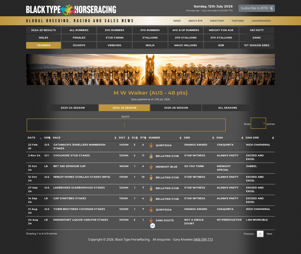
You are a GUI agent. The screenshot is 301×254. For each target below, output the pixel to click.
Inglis (150, 45)
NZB (221, 45)
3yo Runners (150, 30)
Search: (126, 123)
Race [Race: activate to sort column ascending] (56, 137)
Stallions (150, 37)
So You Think (194, 166)
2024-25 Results (43, 30)
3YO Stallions (221, 37)
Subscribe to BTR (256, 8)
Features (238, 20)
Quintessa (164, 145)
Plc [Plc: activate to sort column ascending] (134, 137)
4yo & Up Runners (185, 30)
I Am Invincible (257, 219)
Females (79, 37)
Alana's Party (227, 155)
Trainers (43, 45)
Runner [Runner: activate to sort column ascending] (154, 137)
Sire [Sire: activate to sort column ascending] (187, 137)
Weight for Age (221, 30)
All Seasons (227, 107)
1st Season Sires (257, 45)
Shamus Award (195, 144)
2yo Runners (114, 30)
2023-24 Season (73, 107)
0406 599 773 (203, 239)
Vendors (114, 45)
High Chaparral (258, 144)
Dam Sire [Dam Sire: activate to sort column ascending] (252, 137)
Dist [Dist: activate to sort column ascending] (122, 137)
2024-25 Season (124, 107)
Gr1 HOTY (257, 30)
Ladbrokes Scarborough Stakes (79, 187)
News (177, 20)
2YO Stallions (186, 37)
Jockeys (79, 45)
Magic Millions (185, 45)
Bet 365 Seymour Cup (69, 166)
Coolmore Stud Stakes (71, 155)
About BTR (195, 20)
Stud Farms (115, 37)
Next (269, 233)
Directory (217, 20)
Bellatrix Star (167, 155)
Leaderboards (261, 20)
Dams (257, 37)
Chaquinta (225, 144)
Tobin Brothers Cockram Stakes (79, 209)
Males (43, 37)
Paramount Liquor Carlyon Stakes (80, 219)
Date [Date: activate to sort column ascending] (31, 137)
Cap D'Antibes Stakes (69, 198)
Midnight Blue (166, 166)
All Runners (79, 30)
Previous (249, 233)
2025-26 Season (176, 107)
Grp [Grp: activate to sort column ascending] (47, 137)
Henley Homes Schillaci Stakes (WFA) (81, 176)
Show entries (259, 123)
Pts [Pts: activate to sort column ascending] (143, 137)
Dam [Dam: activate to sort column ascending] (220, 137)
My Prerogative (229, 219)
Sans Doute (165, 220)
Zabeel (251, 166)
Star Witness (194, 155)
